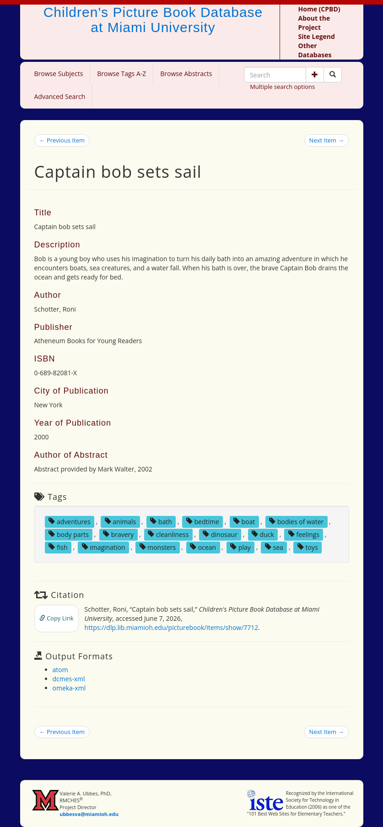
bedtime (202, 521)
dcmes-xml (69, 678)
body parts (69, 534)
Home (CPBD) (319, 9)
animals (120, 521)
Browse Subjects (58, 73)
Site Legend (316, 36)
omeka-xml (69, 688)
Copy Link (56, 618)
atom (60, 669)
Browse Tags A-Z (121, 73)
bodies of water (296, 521)
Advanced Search (60, 96)
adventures (69, 521)
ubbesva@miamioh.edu (89, 814)
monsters (158, 546)
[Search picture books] (333, 74)
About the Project (314, 23)
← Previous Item (62, 140)
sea (274, 546)
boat (244, 521)
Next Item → (326, 140)
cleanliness (168, 534)
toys (307, 546)
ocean (203, 546)
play (240, 546)
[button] (315, 74)
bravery (118, 534)
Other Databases (315, 50)
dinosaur (220, 534)
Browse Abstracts (186, 73)
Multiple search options (282, 86)
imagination (103, 546)
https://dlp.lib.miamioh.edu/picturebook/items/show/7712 (172, 627)
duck (263, 534)
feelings (303, 534)
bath (161, 521)
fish (58, 546)
